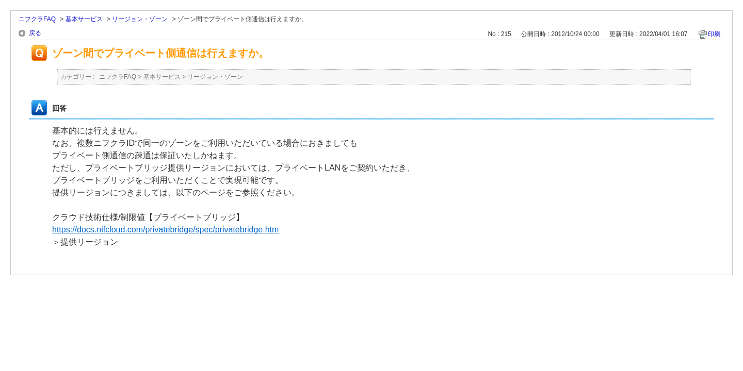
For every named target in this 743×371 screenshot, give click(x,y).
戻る (35, 33)
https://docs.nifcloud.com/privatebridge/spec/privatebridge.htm (165, 229)
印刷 (714, 34)
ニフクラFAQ (37, 19)
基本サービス (84, 19)
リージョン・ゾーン (140, 19)
